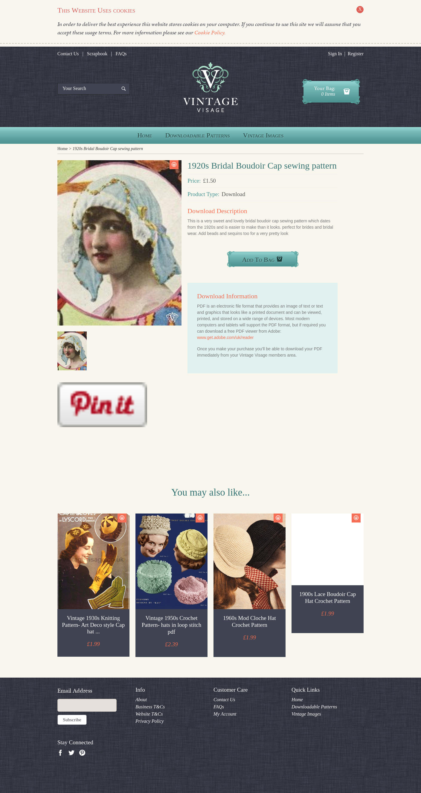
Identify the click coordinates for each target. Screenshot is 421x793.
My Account (225, 713)
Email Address (74, 691)
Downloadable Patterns (197, 135)
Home (144, 135)
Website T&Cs (149, 713)
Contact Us (68, 53)
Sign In (335, 53)
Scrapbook (97, 53)
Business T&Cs (150, 706)
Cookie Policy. (209, 32)
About (141, 699)
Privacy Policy (149, 721)
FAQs (120, 53)
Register (356, 53)
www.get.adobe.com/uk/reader (225, 337)
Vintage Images (263, 135)
